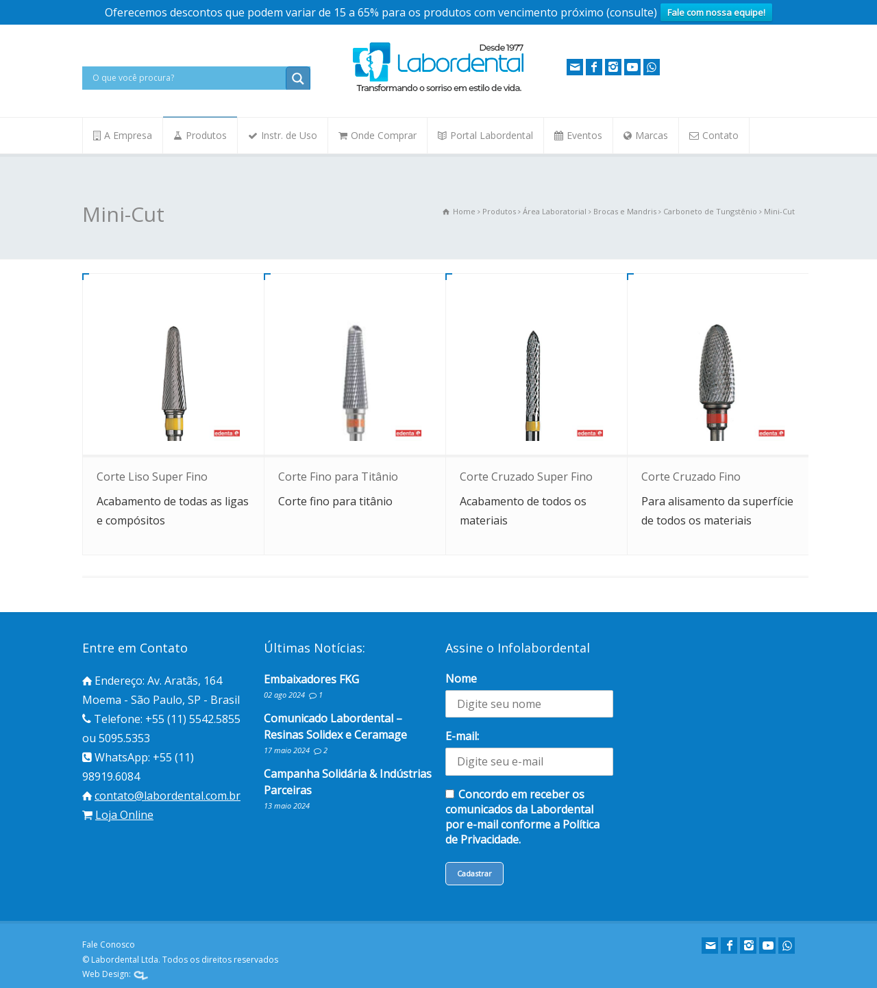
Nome (461, 678)
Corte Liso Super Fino (152, 476)
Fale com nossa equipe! (716, 12)
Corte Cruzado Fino (691, 476)
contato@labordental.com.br (167, 795)
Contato (720, 135)
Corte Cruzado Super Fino (526, 476)
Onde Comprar (384, 135)
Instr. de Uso (289, 135)
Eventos (584, 135)
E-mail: (462, 736)
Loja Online (124, 814)
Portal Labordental (491, 135)
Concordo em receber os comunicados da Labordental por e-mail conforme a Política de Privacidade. (522, 817)
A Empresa (128, 135)
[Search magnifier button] (298, 78)
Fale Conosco (108, 944)
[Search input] (187, 78)
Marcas (651, 135)
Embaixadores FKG (311, 679)
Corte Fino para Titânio (338, 476)
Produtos (206, 135)
